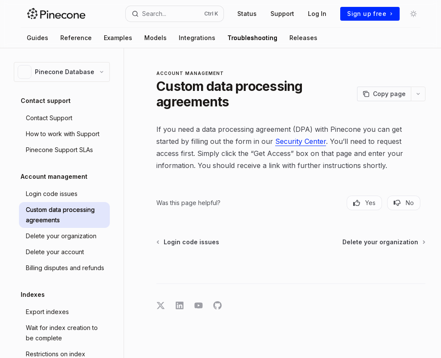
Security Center (300, 141)
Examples (118, 37)
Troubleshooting (252, 37)
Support (282, 13)
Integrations (197, 37)
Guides (37, 37)
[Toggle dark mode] (413, 14)
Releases (303, 37)
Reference (76, 37)
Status (247, 13)
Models (155, 37)
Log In (317, 13)
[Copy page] (384, 94)
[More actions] (418, 94)
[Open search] (175, 14)
